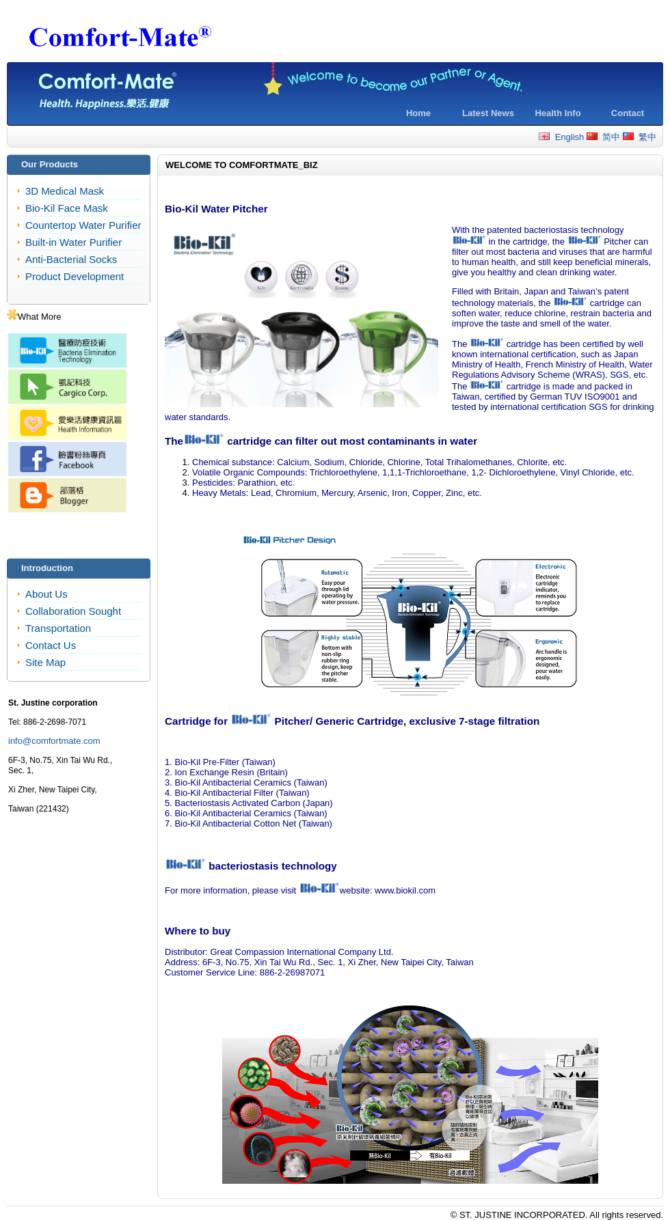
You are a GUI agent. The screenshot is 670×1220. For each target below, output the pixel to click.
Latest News (488, 113)
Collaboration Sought (73, 611)
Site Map (45, 662)
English (561, 137)
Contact (627, 113)
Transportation (58, 628)
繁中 (639, 137)
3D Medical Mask (64, 191)
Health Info (557, 113)
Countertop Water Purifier (83, 225)
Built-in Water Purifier (73, 242)
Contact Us (50, 645)
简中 (603, 137)
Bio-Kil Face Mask (66, 208)
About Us (46, 594)
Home (418, 113)
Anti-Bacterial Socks (71, 259)
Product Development (74, 276)
